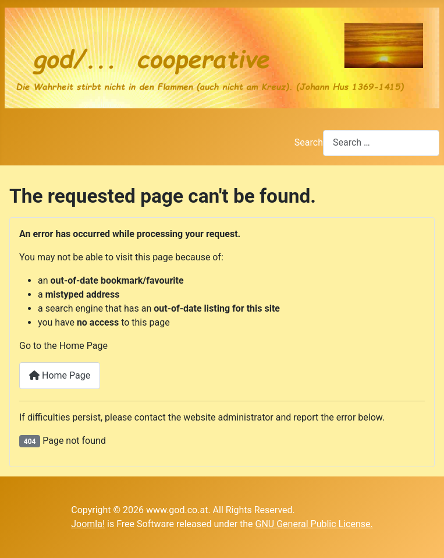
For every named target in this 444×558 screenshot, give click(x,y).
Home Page (59, 375)
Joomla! (88, 523)
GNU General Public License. (314, 523)
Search (308, 142)
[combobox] (381, 143)
